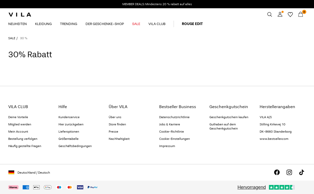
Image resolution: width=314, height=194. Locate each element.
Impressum (167, 146)
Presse (113, 131)
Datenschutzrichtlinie (174, 117)
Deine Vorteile (18, 117)
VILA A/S (266, 117)
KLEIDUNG (43, 24)
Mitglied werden (19, 124)
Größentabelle (68, 139)
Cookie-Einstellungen (174, 139)
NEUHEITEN (17, 24)
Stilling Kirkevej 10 (272, 124)
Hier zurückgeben (70, 124)
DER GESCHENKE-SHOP (105, 24)
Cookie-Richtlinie (171, 131)
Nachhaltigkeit (119, 139)
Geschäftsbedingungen (75, 146)
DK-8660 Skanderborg (276, 131)
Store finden (117, 124)
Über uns (115, 117)
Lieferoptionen (68, 131)
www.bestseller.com (274, 139)
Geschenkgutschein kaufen (228, 117)
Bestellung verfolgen (22, 139)
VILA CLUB (156, 24)
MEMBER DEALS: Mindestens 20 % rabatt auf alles (157, 4)
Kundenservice (69, 117)
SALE (136, 24)
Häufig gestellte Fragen (24, 146)
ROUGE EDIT (192, 24)
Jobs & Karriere (169, 124)
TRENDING (68, 24)
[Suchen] (270, 14)
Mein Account (18, 131)
